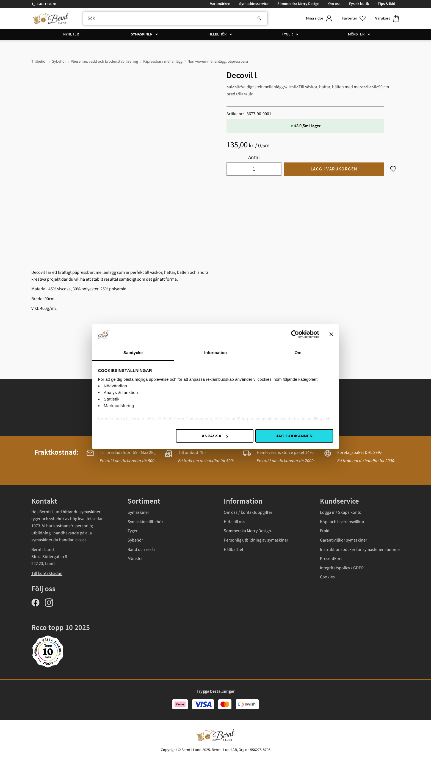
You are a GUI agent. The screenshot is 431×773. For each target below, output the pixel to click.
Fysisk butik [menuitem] (359, 3)
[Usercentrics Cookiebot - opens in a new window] (295, 334)
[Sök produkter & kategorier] (175, 18)
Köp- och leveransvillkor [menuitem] (342, 522)
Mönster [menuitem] (356, 34)
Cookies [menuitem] (327, 577)
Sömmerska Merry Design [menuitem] (298, 3)
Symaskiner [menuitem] (141, 34)
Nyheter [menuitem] (71, 34)
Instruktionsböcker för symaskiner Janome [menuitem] (360, 549)
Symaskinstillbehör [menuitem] (145, 522)
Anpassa (214, 436)
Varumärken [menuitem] (220, 3)
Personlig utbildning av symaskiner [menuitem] (256, 540)
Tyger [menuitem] (287, 34)
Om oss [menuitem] (334, 3)
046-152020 (46, 4)
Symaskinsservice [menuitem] (254, 3)
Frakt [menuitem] (325, 531)
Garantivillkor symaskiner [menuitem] (343, 540)
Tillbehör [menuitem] (217, 34)
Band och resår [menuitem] (141, 549)
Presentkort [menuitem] (331, 559)
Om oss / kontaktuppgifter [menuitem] (248, 512)
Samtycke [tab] (133, 352)
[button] (354, 18)
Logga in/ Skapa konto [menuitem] (340, 512)
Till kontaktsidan (46, 573)
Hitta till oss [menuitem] (234, 522)
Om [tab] (297, 352)
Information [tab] (215, 352)
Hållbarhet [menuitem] (233, 549)
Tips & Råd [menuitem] (386, 3)
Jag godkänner (294, 436)
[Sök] (259, 18)
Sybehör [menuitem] (135, 540)
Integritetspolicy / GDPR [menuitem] (342, 568)
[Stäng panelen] (331, 334)
